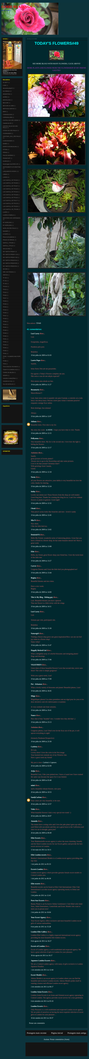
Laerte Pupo (35, 360)
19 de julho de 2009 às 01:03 (41, 355)
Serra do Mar (6, 248)
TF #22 (5, 278)
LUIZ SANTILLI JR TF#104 (10, 180)
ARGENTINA (6, 94)
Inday (33, 491)
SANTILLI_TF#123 (8, 245)
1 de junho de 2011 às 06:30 (41, 878)
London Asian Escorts (39, 992)
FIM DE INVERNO (8, 155)
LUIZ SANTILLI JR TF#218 (10, 206)
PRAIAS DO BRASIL (8, 240)
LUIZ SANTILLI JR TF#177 (10, 200)
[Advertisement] (33, 1048)
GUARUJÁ (6, 161)
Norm (33, 477)
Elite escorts (35, 884)
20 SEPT (5, 82)
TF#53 (4, 345)
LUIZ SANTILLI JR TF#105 (10, 183)
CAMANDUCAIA (7, 114)
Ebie (32, 552)
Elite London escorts (39, 855)
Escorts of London (38, 946)
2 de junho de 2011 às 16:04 (41, 912)
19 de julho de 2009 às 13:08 (41, 546)
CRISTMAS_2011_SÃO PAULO (12, 136)
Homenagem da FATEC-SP (10, 164)
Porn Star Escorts (37, 900)
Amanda (34, 821)
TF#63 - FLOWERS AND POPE (11, 356)
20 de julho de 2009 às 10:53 (41, 792)
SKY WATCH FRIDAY (9, 251)
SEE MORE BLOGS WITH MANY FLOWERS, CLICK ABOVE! (57, 64)
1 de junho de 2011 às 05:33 (41, 864)
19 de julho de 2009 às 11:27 (41, 384)
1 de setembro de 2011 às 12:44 (42, 970)
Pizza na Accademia (8, 237)
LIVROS (5, 177)
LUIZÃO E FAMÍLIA (8, 215)
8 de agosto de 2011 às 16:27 (41, 941)
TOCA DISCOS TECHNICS (10, 366)
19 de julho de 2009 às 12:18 (41, 472)
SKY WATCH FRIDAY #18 (10, 257)
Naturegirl (35, 633)
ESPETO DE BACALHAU (10, 146)
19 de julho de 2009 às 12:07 (41, 416)
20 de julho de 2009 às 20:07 (41, 816)
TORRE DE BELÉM (8, 372)
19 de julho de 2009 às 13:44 (41, 573)
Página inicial (57, 1033)
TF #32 (5, 283)
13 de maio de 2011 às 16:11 (41, 850)
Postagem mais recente (36, 1033)
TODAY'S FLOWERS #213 (10, 369)
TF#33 (4, 307)
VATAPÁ (5, 375)
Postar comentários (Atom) (59, 1039)
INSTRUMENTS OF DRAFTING (12, 167)
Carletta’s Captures (49, 762)
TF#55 (4, 350)
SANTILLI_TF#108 (8, 243)
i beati (33, 508)
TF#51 (4, 339)
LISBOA (5, 174)
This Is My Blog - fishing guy (42, 597)
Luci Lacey (35, 333)
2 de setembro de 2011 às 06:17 (42, 987)
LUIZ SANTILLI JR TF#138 (10, 194)
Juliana (33, 421)
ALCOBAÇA (6, 91)
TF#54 (4, 347)
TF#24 (4, 292)
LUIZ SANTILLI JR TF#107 (10, 186)
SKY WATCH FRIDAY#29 (10, 263)
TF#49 (38, 323)
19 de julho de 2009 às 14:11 (41, 606)
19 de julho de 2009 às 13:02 (41, 529)
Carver (33, 566)
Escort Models (36, 975)
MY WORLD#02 (7, 225)
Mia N (33, 520)
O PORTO (6, 234)
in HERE (49, 430)
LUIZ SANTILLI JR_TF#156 (10, 209)
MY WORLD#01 (7, 222)
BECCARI (5, 103)
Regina (34, 578)
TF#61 (4, 353)
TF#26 (4, 295)
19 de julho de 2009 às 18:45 (41, 691)
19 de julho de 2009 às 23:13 (41, 722)
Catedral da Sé (7, 123)
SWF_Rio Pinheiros (8, 272)
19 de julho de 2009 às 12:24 (41, 486)
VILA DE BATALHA (8, 384)
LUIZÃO (5, 212)
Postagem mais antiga (77, 1033)
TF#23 (4, 289)
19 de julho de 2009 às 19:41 (41, 710)
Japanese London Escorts (40, 961)
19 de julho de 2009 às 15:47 (41, 645)
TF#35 (4, 312)
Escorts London (37, 869)
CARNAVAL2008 (7, 117)
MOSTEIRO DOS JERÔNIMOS (11, 218)
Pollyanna (35, 438)
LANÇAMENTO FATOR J (10, 171)
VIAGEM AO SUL (8, 381)
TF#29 (4, 301)
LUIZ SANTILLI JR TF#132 (10, 192)
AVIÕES (5, 97)
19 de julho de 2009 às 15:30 (41, 628)
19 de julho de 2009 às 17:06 (41, 660)
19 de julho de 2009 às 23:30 (41, 741)
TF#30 (4, 304)
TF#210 (5, 286)
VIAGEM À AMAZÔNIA (9, 378)
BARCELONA (7, 100)
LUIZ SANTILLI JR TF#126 (10, 189)
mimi (33, 785)
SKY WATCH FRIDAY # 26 (10, 254)
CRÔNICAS (6, 400)
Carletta (34, 747)
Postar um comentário (37, 1023)
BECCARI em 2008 (8, 105)
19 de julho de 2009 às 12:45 (41, 515)
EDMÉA (5, 143)
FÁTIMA (5, 149)
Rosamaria (35, 390)
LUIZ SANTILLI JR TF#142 (10, 197)
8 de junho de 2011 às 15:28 (41, 927)
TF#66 (4, 361)
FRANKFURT (6, 158)
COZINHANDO (7, 133)
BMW (4, 111)
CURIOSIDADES (7, 141)
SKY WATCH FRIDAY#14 (10, 260)
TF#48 (4, 330)
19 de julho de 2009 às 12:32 (41, 503)
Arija (33, 771)
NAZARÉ (5, 231)
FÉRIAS (5, 152)
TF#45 (4, 327)
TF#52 (4, 342)
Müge (33, 696)
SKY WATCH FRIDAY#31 (10, 266)
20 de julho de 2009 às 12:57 (41, 804)
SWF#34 (5, 275)
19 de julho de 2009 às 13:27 (41, 561)
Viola (33, 809)
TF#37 (4, 315)
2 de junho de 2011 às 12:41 (41, 895)
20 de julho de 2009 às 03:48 (41, 780)
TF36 (4, 364)
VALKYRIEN (36, 665)
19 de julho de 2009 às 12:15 (41, 433)
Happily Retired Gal (38, 650)
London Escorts (37, 1006)
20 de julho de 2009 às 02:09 (41, 766)
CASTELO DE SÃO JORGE (10, 120)
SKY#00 (5, 269)
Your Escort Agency (38, 917)
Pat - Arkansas (36, 684)
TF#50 (4, 336)
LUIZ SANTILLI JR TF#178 (10, 203)
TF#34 (4, 310)
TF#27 (4, 298)
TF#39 (4, 318)
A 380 (4, 85)
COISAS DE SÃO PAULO (10, 130)
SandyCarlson (36, 797)
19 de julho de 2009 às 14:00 (41, 592)
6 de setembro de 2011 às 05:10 (42, 1001)
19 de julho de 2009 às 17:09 (41, 679)
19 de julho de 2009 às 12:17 (41, 448)
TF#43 (4, 324)
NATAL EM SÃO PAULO (9, 228)
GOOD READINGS (16, 7)
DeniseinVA (35, 535)
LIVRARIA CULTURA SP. (10, 74)
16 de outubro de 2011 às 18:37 (42, 1018)
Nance (33, 715)
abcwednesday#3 (8, 88)
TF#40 (4, 321)
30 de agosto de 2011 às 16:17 (41, 955)
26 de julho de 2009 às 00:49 (41, 833)
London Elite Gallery (39, 932)
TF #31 (5, 280)
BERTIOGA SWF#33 (8, 108)
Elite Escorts (35, 838)
